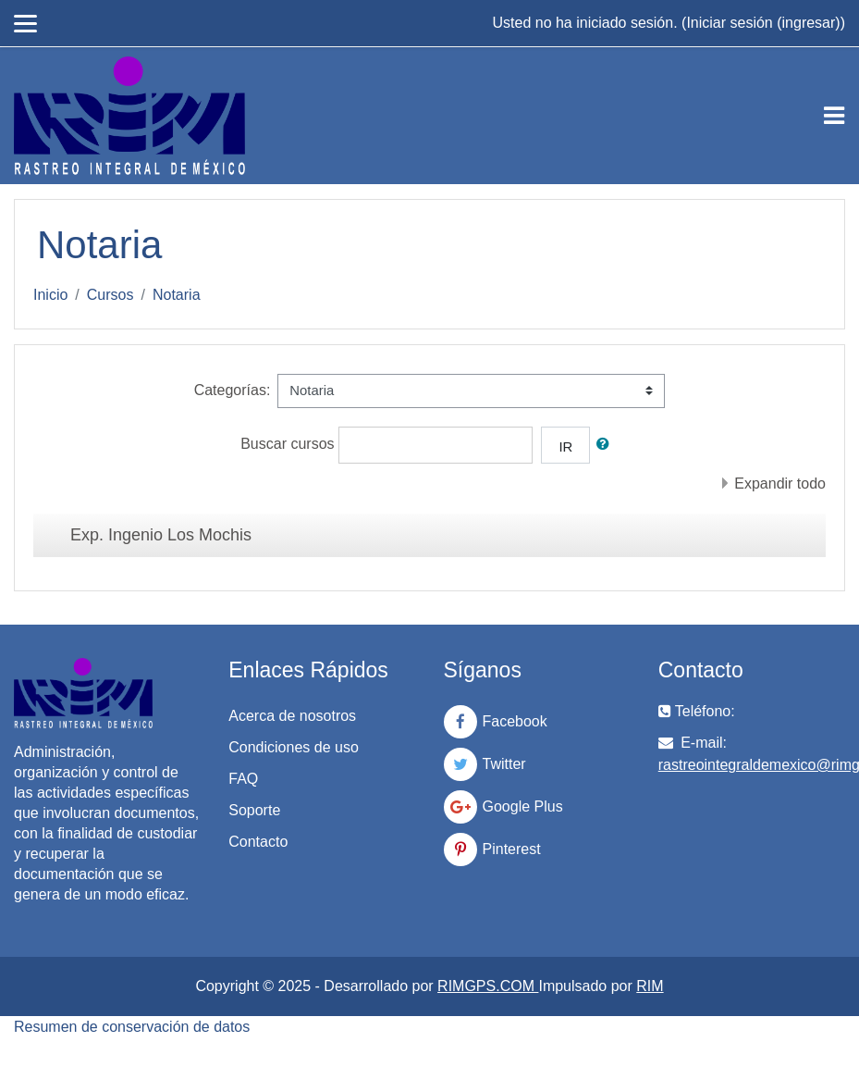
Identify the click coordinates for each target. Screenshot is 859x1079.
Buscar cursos (287, 444)
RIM (649, 986)
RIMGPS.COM (487, 986)
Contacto (258, 842)
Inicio (50, 295)
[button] (607, 444)
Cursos (110, 295)
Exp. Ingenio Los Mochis (161, 535)
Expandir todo (780, 483)
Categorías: (232, 390)
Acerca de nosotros (292, 716)
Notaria (177, 295)
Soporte (254, 810)
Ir (565, 447)
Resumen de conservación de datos (132, 1027)
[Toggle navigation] (834, 115)
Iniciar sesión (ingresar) (763, 23)
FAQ (243, 779)
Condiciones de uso (293, 747)
